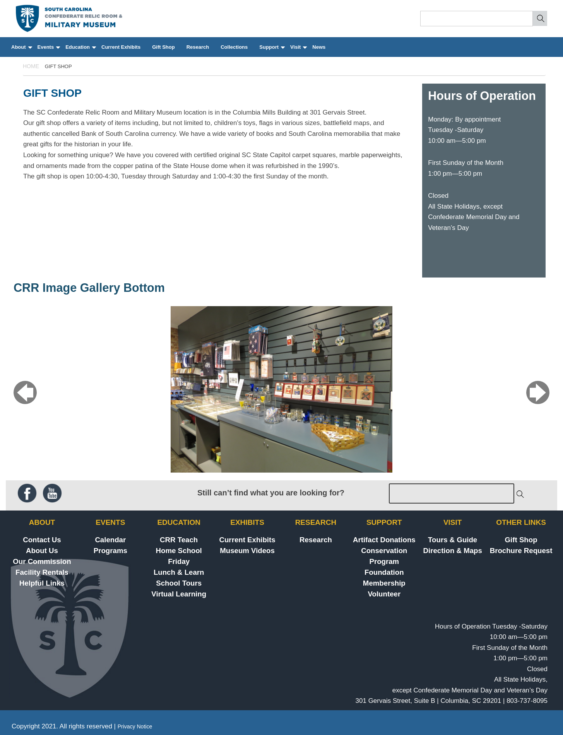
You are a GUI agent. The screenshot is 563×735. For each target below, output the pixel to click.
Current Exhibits (120, 47)
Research (198, 47)
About (21, 50)
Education (80, 50)
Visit (298, 50)
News (318, 47)
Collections (234, 47)
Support (271, 50)
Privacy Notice (135, 726)
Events (49, 50)
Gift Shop (163, 47)
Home (31, 66)
